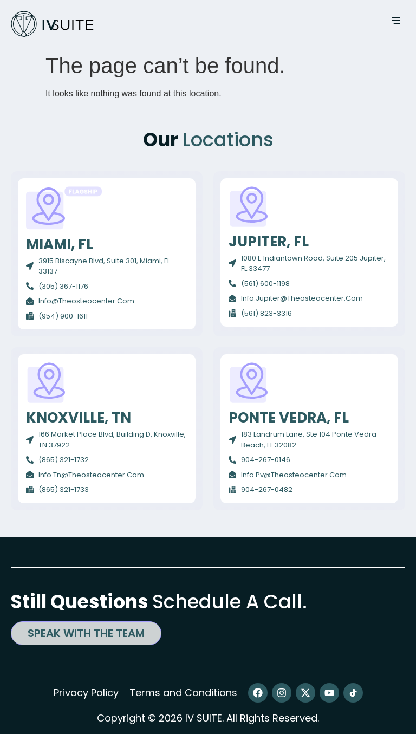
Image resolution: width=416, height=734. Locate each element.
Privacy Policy (86, 692)
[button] (395, 20)
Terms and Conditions (183, 692)
